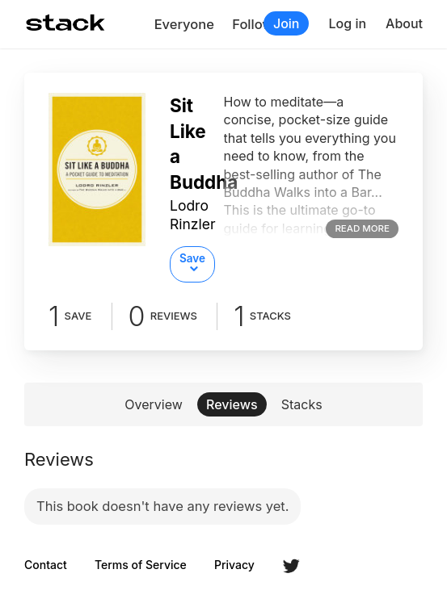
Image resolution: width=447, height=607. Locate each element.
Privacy (234, 565)
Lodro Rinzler (193, 214)
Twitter (291, 566)
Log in (347, 23)
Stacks (302, 404)
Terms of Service (141, 565)
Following (262, 24)
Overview (153, 404)
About (404, 23)
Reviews (231, 404)
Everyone (184, 24)
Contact (45, 565)
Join (286, 23)
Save (192, 258)
